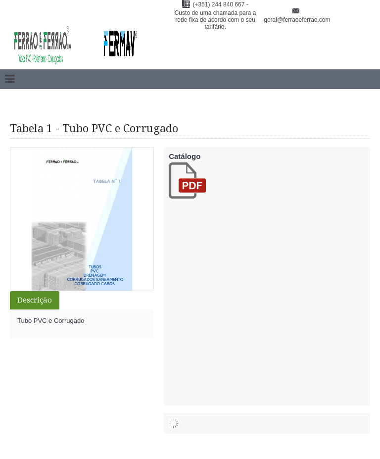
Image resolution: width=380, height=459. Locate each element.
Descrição (34, 300)
